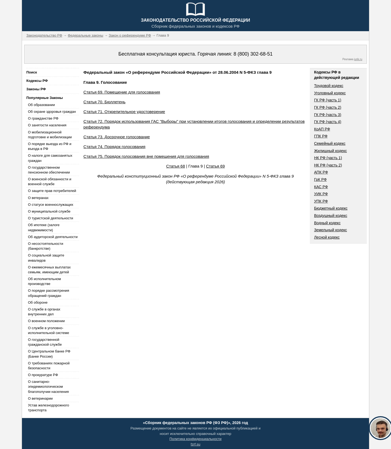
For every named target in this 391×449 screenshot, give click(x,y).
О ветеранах (38, 198)
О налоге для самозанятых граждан (50, 157)
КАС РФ (321, 187)
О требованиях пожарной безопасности (49, 365)
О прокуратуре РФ (43, 375)
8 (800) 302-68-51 (253, 54)
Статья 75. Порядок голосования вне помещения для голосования (146, 156)
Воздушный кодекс (330, 215)
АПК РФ (321, 172)
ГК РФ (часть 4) (327, 122)
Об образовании (41, 105)
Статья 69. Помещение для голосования (121, 92)
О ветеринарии (40, 398)
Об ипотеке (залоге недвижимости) (43, 227)
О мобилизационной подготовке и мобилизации (50, 134)
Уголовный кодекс (330, 93)
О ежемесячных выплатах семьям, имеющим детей (49, 269)
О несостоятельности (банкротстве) (45, 246)
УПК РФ (321, 201)
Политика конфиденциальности (195, 439)
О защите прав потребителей (52, 191)
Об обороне (38, 302)
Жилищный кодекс (330, 151)
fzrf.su (195, 444)
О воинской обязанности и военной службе (49, 181)
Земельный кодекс (330, 230)
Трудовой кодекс (328, 86)
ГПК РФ (321, 136)
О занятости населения (47, 125)
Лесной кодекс (327, 237)
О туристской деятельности (50, 218)
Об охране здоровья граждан (52, 112)
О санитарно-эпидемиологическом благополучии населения (48, 386)
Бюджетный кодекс (331, 208)
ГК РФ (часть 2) (327, 107)
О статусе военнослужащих (50, 205)
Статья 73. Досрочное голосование (116, 136)
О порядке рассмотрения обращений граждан (48, 292)
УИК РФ (321, 194)
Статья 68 (175, 166)
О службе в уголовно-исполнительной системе (48, 330)
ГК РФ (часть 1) (327, 100)
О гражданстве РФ (43, 118)
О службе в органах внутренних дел (44, 311)
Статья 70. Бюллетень (104, 102)
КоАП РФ (322, 129)
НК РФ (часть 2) (328, 165)
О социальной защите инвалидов (46, 257)
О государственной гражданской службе (45, 342)
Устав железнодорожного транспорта (48, 407)
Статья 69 (215, 166)
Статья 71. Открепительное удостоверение (124, 111)
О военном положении (46, 321)
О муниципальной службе (49, 211)
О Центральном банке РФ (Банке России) (49, 353)
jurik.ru (358, 59)
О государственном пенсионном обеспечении (49, 169)
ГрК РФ (320, 179)
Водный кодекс (327, 223)
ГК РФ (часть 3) (327, 115)
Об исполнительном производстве (44, 281)
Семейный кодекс (330, 143)
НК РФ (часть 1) (328, 158)
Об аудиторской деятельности (53, 237)
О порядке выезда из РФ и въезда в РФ (49, 146)
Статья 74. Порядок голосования (114, 146)
